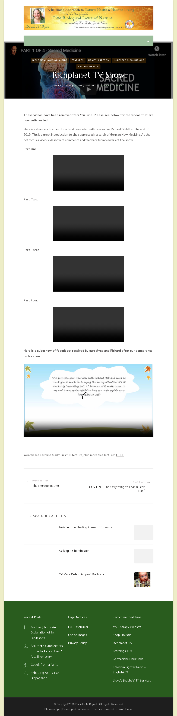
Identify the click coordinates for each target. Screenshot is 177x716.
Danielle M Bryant (86, 704)
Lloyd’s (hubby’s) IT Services (132, 681)
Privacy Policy (77, 643)
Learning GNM (122, 651)
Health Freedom (98, 60)
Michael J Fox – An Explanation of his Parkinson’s (43, 632)
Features (78, 60)
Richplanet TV (122, 643)
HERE (120, 455)
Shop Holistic (122, 635)
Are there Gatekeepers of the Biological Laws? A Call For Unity (47, 651)
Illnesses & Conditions (129, 60)
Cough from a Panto (44, 665)
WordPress (125, 709)
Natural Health (88, 66)
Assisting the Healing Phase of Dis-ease (85, 527)
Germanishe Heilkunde (128, 659)
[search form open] (148, 41)
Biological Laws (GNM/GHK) (49, 60)
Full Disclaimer (78, 627)
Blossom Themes (91, 709)
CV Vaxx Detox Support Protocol (82, 574)
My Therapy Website (127, 627)
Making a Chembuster (74, 551)
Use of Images (77, 635)
